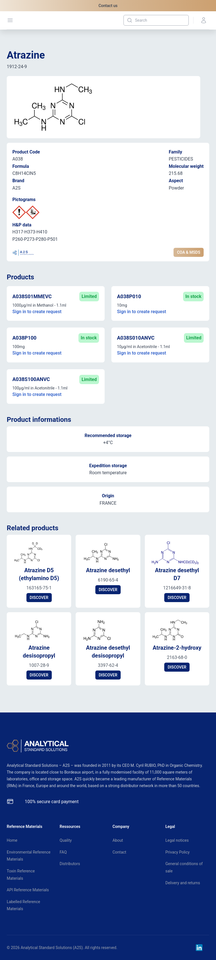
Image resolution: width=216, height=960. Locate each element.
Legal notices (177, 840)
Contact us (108, 5)
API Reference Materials (28, 890)
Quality (66, 840)
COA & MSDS (188, 252)
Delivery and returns (182, 883)
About (117, 840)
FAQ (63, 852)
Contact (119, 852)
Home (12, 840)
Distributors (70, 863)
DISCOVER (39, 597)
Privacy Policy (177, 852)
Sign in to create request (37, 311)
